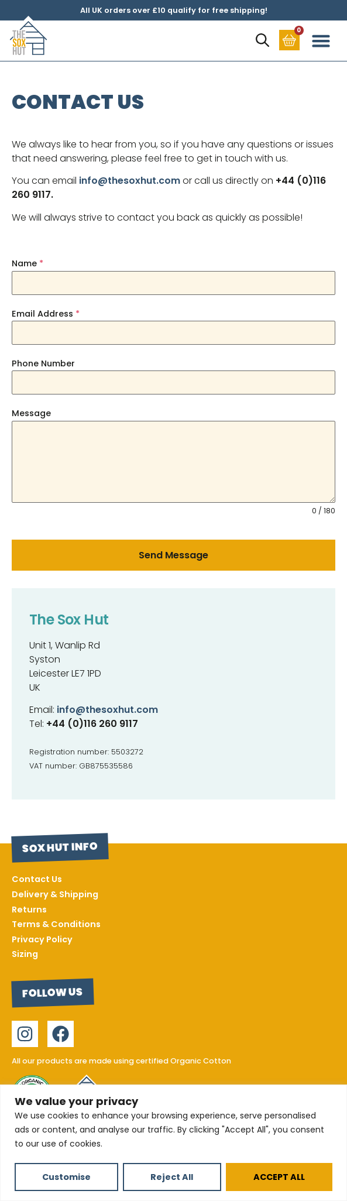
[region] (173, 1143)
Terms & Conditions (56, 924)
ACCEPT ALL (279, 1177)
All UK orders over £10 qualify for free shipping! (173, 10)
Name (27, 263)
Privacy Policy (42, 939)
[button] (321, 41)
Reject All (171, 1177)
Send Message (173, 555)
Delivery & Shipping (55, 894)
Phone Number (43, 363)
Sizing (25, 954)
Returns (29, 909)
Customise (66, 1177)
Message (31, 413)
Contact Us (37, 879)
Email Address (46, 314)
